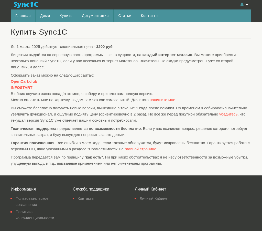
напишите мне (162, 100)
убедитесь (228, 114)
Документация (95, 16)
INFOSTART (21, 87)
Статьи (124, 16)
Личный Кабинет (154, 198)
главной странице (140, 149)
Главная (23, 16)
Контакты (149, 16)
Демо (45, 16)
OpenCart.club (24, 81)
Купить (66, 16)
